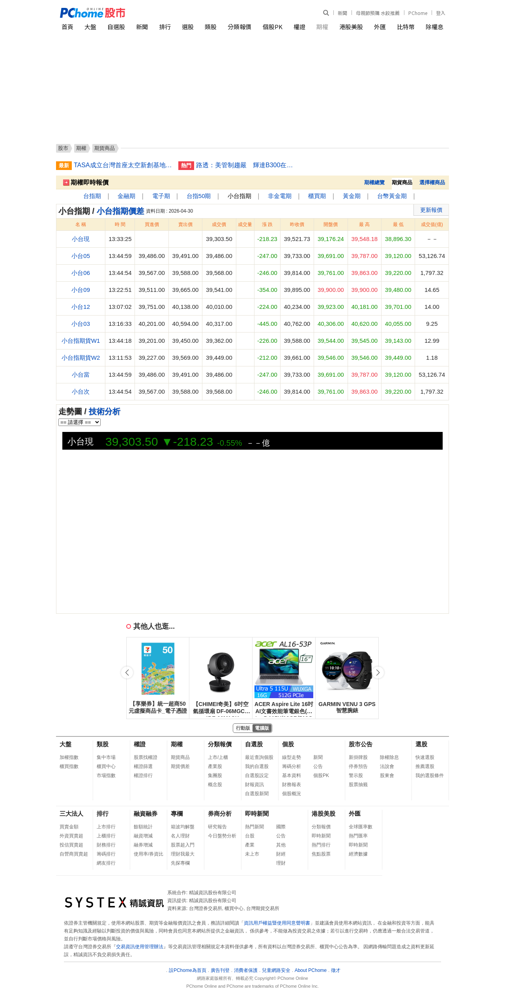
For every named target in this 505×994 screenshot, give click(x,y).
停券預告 (358, 766)
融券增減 (143, 845)
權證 (299, 26)
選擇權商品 (432, 182)
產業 (249, 845)
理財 (281, 863)
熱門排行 (321, 845)
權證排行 (143, 775)
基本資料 (291, 775)
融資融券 (145, 813)
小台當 (81, 374)
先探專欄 (180, 863)
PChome (417, 12)
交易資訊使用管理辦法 (139, 946)
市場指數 (106, 775)
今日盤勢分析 (222, 836)
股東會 (387, 775)
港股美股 (351, 26)
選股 (188, 26)
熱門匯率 (358, 836)
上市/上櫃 (218, 757)
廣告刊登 (220, 970)
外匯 (380, 26)
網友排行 (106, 863)
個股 (288, 744)
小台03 (80, 323)
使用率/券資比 (148, 854)
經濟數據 (358, 854)
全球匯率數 (360, 827)
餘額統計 (143, 827)
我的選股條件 (429, 775)
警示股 (356, 775)
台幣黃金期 (392, 195)
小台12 (80, 306)
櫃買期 (317, 195)
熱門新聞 (254, 827)
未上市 (252, 854)
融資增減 (143, 836)
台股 (249, 836)
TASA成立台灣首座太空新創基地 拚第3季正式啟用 (123, 165)
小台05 (80, 255)
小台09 (80, 289)
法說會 (387, 766)
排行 (165, 26)
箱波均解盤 (183, 827)
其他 (281, 845)
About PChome (311, 970)
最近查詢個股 (259, 757)
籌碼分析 (291, 766)
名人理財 (180, 836)
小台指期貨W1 (81, 340)
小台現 (81, 238)
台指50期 (199, 195)
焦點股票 (321, 854)
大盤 (90, 26)
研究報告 (217, 827)
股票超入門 (183, 845)
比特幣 (406, 26)
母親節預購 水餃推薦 (378, 12)
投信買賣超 (71, 845)
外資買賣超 (71, 836)
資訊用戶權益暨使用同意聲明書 (277, 923)
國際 (281, 827)
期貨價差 (180, 766)
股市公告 (360, 744)
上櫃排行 (106, 836)
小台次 (81, 391)
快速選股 (424, 757)
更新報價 (431, 210)
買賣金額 (69, 827)
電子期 (161, 195)
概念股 (215, 784)
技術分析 (104, 411)
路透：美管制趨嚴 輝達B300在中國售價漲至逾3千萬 (245, 165)
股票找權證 (145, 757)
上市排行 (106, 827)
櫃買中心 (106, 766)
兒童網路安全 (276, 970)
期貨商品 (180, 757)
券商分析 (220, 813)
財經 (281, 854)
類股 (211, 26)
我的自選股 (257, 766)
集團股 (215, 775)
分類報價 (239, 26)
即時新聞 (257, 813)
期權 (322, 26)
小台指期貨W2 (81, 357)
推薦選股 (424, 766)
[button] (378, 672)
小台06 (80, 272)
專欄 (177, 813)
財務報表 (291, 784)
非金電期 (280, 195)
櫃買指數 (69, 766)
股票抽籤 (358, 784)
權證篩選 (143, 766)
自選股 (116, 26)
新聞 (342, 12)
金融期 (126, 195)
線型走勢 (291, 757)
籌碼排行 (106, 854)
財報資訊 (254, 784)
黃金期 (352, 195)
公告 (318, 766)
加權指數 (69, 757)
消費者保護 (246, 970)
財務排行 (106, 845)
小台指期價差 (120, 211)
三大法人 (71, 813)
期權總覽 (374, 182)
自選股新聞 (257, 793)
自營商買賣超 (74, 854)
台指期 (92, 195)
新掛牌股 (358, 757)
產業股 (215, 766)
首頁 (67, 26)
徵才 (335, 970)
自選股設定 (257, 775)
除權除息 (389, 757)
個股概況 (291, 793)
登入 (440, 12)
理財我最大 (183, 854)
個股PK (272, 26)
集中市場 (106, 757)
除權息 (434, 26)
